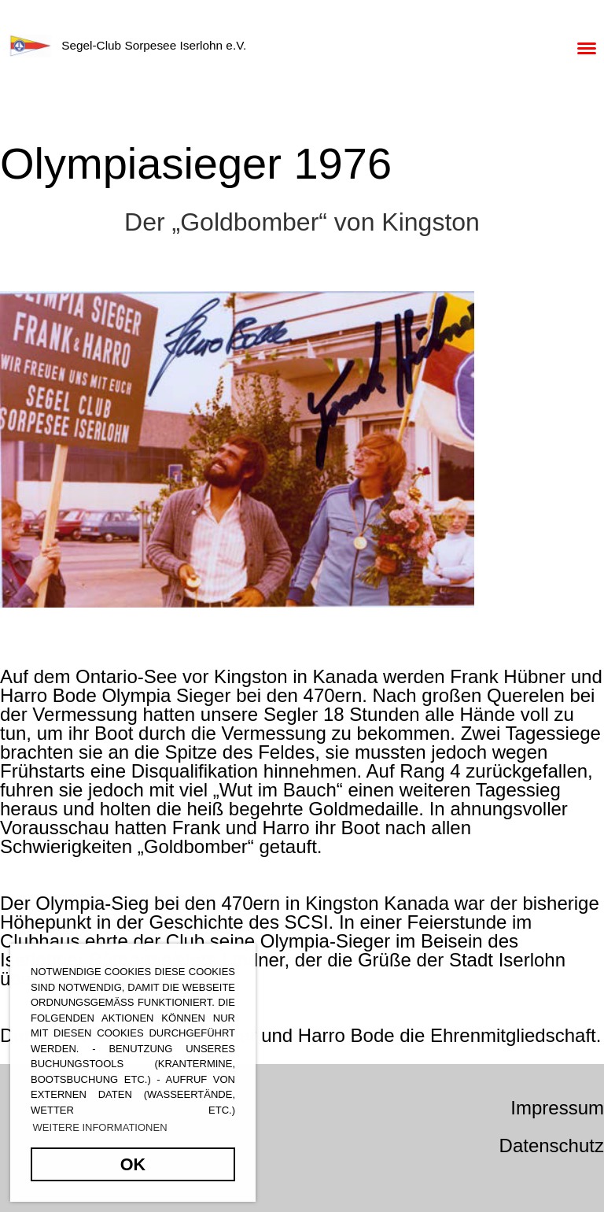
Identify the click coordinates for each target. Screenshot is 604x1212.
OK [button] (132, 1164)
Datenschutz (551, 1145)
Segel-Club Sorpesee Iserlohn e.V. (153, 45)
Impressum (557, 1107)
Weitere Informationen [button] (100, 1127)
